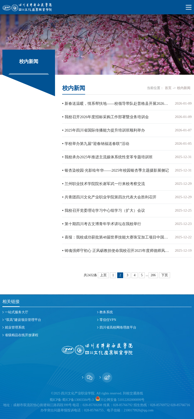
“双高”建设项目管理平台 (23, 320)
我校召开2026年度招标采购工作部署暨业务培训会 (107, 117)
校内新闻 (183, 88)
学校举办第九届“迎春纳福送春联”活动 (97, 144)
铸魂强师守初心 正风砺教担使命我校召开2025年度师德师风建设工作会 (117, 251)
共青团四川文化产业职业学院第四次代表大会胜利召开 (110, 197)
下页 (164, 275)
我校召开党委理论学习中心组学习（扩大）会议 (105, 210)
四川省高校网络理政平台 (118, 327)
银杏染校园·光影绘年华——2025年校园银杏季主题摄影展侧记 (117, 170)
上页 (103, 275)
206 (153, 275)
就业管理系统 (15, 327)
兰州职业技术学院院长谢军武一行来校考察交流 (105, 184)
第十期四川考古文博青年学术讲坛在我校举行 (103, 224)
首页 (168, 88)
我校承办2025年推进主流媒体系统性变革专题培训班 (109, 157)
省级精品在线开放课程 (21, 335)
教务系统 (106, 312)
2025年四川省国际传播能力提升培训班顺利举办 (105, 130)
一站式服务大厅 (16, 312)
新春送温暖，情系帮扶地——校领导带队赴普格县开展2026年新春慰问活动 (117, 103)
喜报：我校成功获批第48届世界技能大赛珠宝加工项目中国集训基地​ (117, 237)
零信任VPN (108, 320)
